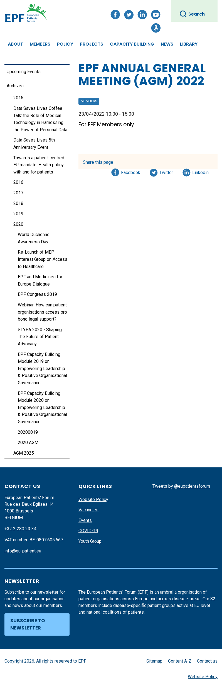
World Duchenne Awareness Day (34, 238)
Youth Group (90, 541)
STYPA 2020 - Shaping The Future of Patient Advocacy (40, 336)
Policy (65, 44)
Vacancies (88, 509)
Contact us (207, 661)
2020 (18, 224)
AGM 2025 (23, 453)
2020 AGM (28, 442)
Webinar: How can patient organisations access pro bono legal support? (42, 312)
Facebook (130, 171)
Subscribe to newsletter (27, 624)
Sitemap (154, 661)
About (15, 44)
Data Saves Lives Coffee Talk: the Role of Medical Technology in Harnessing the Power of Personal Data (40, 119)
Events (85, 520)
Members (40, 44)
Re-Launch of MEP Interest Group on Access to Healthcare (42, 259)
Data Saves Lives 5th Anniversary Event (34, 143)
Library (189, 44)
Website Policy (93, 499)
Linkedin (200, 171)
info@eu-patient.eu (22, 551)
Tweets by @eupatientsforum (181, 486)
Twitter (167, 171)
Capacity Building (132, 44)
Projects (91, 44)
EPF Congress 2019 (37, 294)
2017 (18, 192)
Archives (15, 85)
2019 (18, 213)
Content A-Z (179, 661)
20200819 (28, 432)
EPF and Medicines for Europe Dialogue (40, 280)
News (167, 44)
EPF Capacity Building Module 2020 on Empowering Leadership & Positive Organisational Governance (42, 407)
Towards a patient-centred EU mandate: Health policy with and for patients (38, 165)
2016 (18, 182)
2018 (18, 203)
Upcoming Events (24, 71)
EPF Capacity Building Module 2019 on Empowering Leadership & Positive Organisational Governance (42, 368)
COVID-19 (88, 530)
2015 (18, 97)
